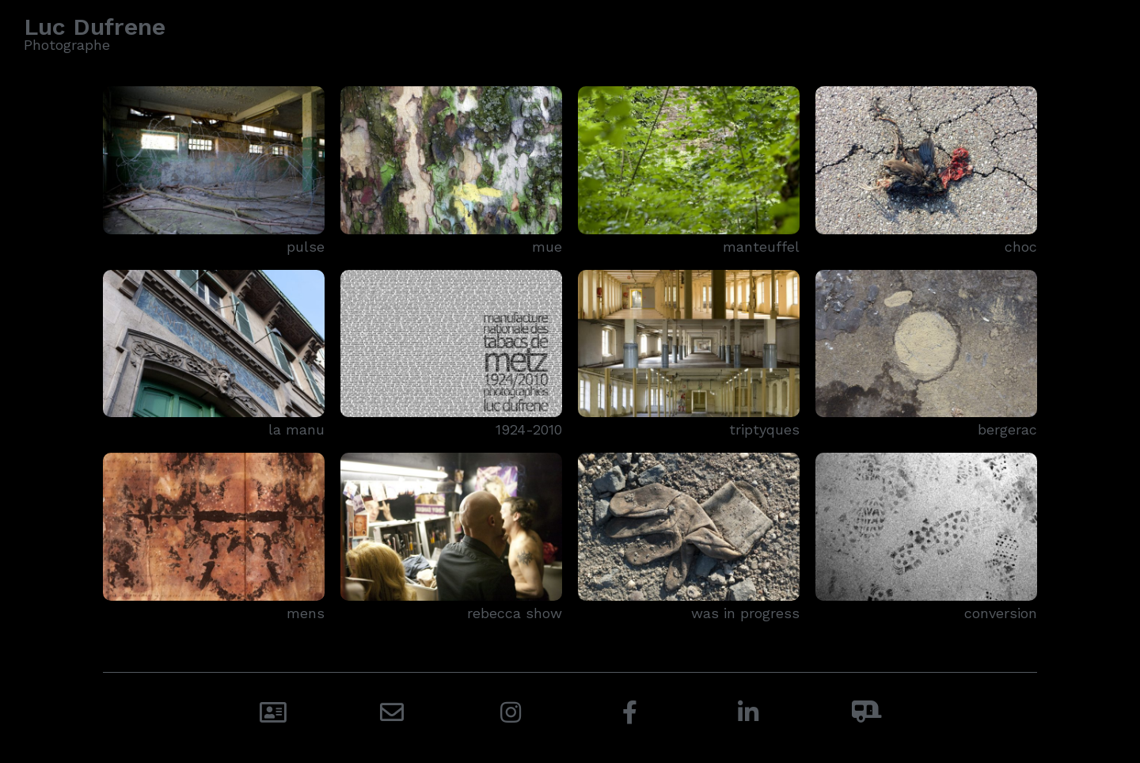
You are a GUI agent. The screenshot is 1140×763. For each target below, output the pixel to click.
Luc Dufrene (94, 26)
